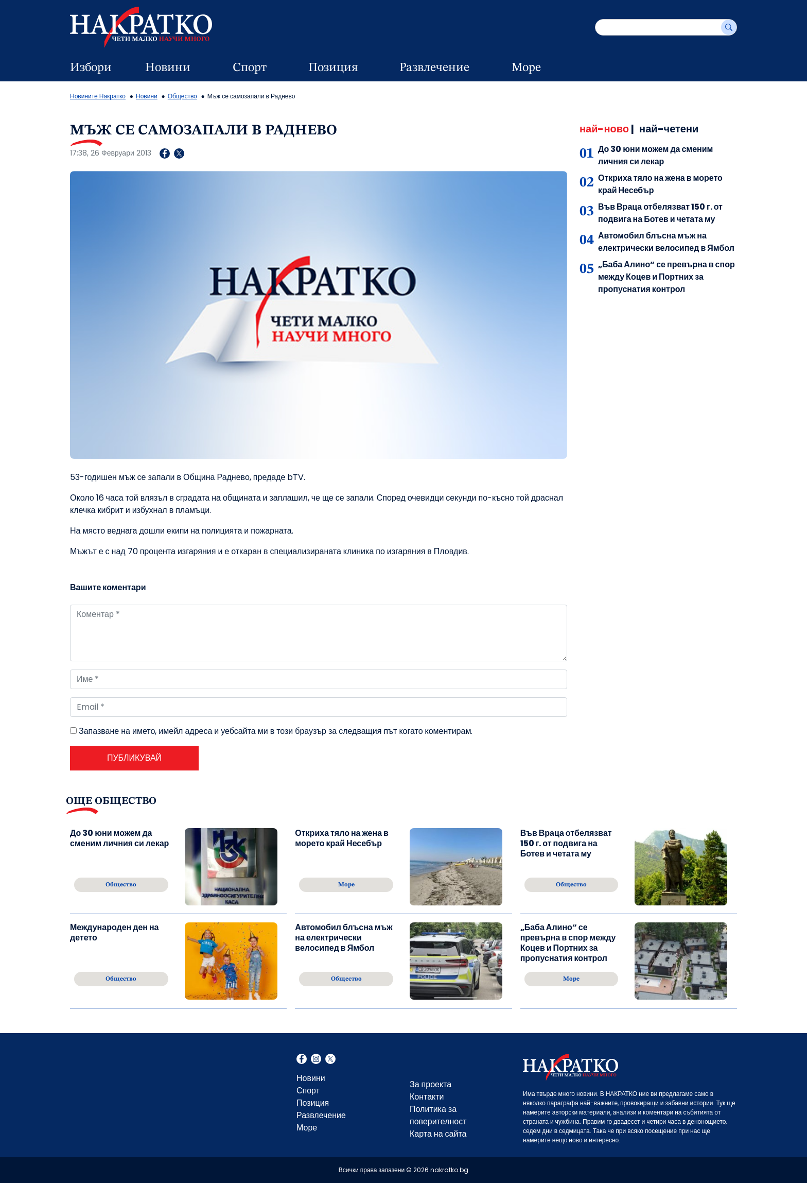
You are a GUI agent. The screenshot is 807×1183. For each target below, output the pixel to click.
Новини (167, 68)
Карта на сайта (438, 1134)
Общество (182, 96)
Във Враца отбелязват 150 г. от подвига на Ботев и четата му (660, 213)
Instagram (316, 1060)
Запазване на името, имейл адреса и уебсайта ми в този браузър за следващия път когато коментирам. (275, 731)
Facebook (301, 1060)
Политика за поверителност (438, 1115)
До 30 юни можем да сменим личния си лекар (655, 155)
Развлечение (434, 68)
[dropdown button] (209, 68)
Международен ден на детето (114, 933)
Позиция (333, 68)
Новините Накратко (98, 96)
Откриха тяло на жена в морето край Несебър (342, 838)
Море (526, 68)
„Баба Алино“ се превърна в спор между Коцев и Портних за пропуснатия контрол (666, 277)
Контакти (427, 1097)
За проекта (430, 1084)
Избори (91, 68)
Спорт (250, 68)
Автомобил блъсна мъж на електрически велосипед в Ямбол (666, 242)
